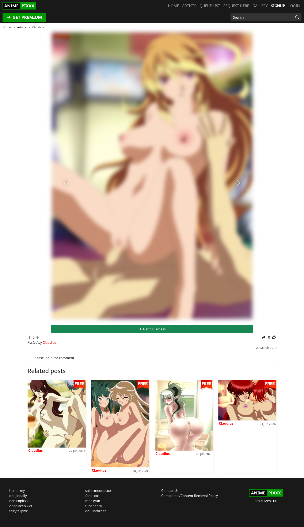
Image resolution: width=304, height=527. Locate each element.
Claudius (35, 450)
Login (294, 5)
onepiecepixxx (20, 506)
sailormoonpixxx (98, 490)
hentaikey (17, 490)
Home (173, 5)
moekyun (92, 500)
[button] (66, 183)
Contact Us (169, 490)
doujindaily (18, 495)
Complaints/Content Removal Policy (189, 495)
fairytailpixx (18, 511)
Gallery (260, 5)
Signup (278, 5)
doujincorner (95, 511)
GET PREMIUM (24, 17)
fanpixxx (92, 495)
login (49, 358)
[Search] (297, 17)
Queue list (210, 5)
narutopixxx (18, 500)
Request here (236, 5)
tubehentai (94, 506)
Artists (189, 5)
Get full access (152, 329)
